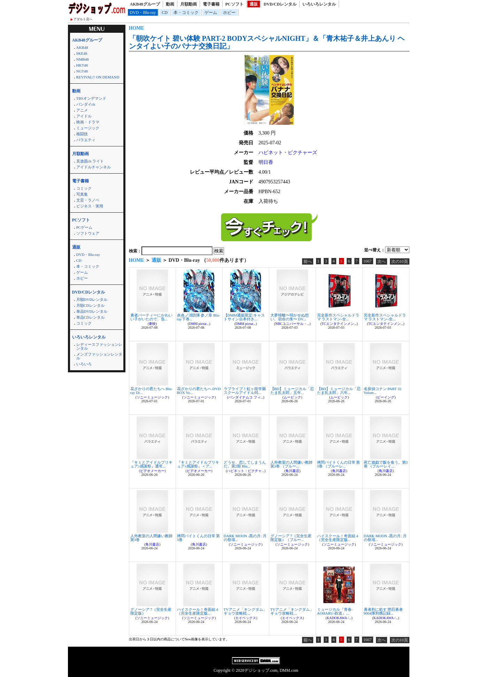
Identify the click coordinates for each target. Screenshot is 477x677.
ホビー (229, 12)
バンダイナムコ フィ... (245, 397)
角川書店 (292, 471)
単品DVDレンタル (92, 311)
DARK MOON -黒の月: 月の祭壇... (245, 538)
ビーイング (385, 397)
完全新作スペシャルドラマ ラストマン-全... (338, 317)
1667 (367, 261)
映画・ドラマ (87, 122)
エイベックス (245, 618)
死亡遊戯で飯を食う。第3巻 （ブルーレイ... (386, 464)
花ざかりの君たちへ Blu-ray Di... (151, 391)
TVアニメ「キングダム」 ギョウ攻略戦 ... (245, 611)
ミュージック (87, 128)
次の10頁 (399, 261)
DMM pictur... (199, 324)
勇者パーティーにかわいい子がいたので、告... (151, 317)
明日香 (266, 162)
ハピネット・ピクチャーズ (288, 152)
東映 (152, 324)
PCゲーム (84, 227)
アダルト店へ (83, 19)
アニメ (82, 110)
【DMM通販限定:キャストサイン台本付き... (244, 317)
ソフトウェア (87, 233)
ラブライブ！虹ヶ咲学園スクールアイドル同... (245, 391)
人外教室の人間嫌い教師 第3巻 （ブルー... (291, 464)
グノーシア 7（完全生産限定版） (150, 611)
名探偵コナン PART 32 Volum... (383, 391)
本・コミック (186, 12)
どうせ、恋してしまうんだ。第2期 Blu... (245, 464)
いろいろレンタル (319, 4)
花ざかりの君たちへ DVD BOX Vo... (199, 391)
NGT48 (82, 71)
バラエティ (85, 140)
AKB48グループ (145, 4)
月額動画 (188, 4)
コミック (84, 188)
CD (165, 12)
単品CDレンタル (90, 317)
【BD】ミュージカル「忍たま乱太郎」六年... (339, 391)
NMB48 (82, 59)
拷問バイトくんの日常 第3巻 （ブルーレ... (338, 464)
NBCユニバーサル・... (292, 324)
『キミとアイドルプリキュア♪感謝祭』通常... (151, 464)
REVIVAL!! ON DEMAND (98, 77)
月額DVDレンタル (92, 299)
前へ (307, 261)
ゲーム (211, 12)
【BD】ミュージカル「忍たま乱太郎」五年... (292, 391)
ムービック (292, 397)
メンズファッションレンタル (99, 356)
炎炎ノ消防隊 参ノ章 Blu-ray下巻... (198, 317)
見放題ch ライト (90, 161)
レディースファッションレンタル (99, 346)
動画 (170, 4)
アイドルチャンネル (93, 167)
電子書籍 (211, 4)
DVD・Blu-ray (143, 12)
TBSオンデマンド (91, 98)
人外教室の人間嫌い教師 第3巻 (151, 538)
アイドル (84, 116)
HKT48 (82, 65)
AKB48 (82, 47)
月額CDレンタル (90, 305)
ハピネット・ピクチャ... (245, 471)
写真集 (82, 194)
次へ (381, 261)
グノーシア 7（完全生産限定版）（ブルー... (290, 538)
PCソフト (234, 4)
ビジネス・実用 (89, 206)
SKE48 (81, 53)
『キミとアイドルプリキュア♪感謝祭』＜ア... (198, 464)
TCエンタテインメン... (339, 324)
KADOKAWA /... (339, 618)
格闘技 (82, 134)
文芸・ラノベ (87, 200)
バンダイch (85, 104)
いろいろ (84, 364)
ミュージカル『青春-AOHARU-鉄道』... (335, 611)
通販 (253, 4)
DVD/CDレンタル (280, 4)
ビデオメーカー (152, 471)
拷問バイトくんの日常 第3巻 (198, 538)
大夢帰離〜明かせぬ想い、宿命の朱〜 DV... (289, 317)
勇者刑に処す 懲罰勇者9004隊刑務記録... (383, 611)
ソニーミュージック (152, 397)
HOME (136, 28)
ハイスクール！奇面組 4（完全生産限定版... (337, 538)
